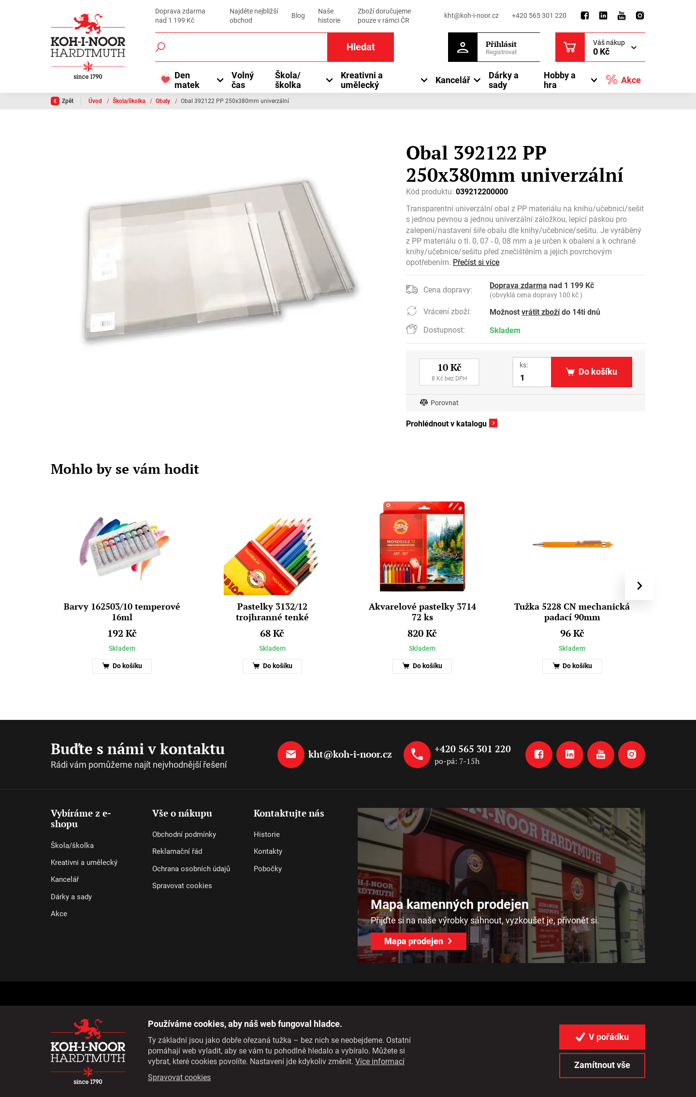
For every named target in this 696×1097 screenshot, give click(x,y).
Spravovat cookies (182, 885)
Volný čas (243, 80)
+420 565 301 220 (539, 15)
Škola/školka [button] (288, 80)
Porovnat (445, 403)
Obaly (164, 101)
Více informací (380, 1061)
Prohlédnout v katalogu (446, 423)
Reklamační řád (177, 851)
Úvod (95, 101)
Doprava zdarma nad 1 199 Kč (180, 16)
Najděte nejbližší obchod (254, 16)
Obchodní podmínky (184, 834)
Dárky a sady (504, 80)
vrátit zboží (541, 312)
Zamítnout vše (602, 1065)
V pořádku (602, 1037)
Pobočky (268, 868)
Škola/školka (129, 101)
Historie (267, 834)
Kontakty (268, 851)
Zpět (62, 101)
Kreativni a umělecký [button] (362, 80)
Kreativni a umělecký (84, 862)
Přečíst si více (476, 262)
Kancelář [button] (452, 80)
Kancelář (65, 879)
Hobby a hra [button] (560, 80)
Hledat (361, 47)
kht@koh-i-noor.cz (471, 15)
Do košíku (122, 666)
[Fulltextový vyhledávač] (274, 47)
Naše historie (329, 16)
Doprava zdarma (518, 285)
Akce (623, 79)
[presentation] (639, 585)
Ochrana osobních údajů (191, 868)
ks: (524, 365)
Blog (298, 15)
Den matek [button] (180, 80)
